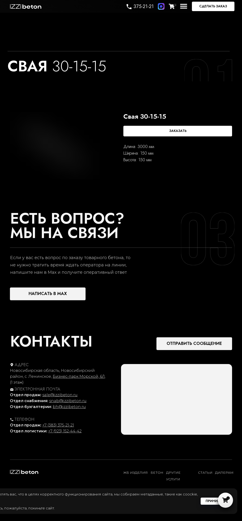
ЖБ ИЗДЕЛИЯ (135, 472)
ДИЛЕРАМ (224, 472)
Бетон (157, 472)
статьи (205, 472)
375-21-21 (144, 6)
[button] (213, 6)
